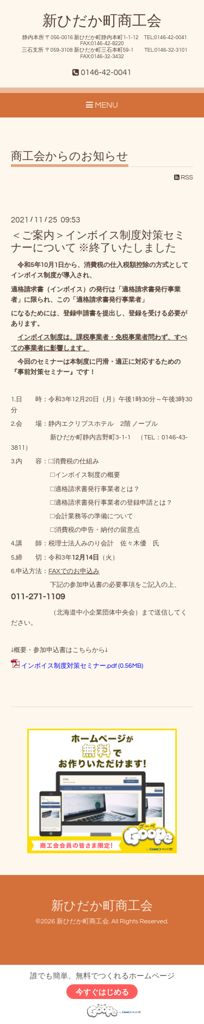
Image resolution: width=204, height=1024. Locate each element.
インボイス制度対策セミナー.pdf (69, 665)
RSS (183, 177)
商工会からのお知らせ (69, 156)
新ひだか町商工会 (102, 21)
